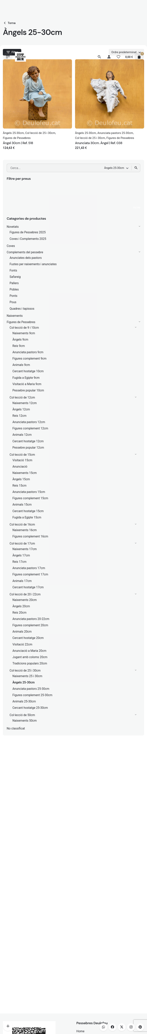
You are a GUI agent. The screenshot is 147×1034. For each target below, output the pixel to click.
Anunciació (19, 466)
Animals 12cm (22, 435)
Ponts (13, 296)
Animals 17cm (22, 581)
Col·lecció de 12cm (22, 397)
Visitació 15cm (22, 460)
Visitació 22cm (22, 644)
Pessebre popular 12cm (28, 447)
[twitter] (122, 1027)
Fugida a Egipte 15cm (26, 517)
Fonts (13, 270)
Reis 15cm (19, 485)
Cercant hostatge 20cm (28, 638)
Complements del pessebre (25, 252)
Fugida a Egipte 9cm (26, 378)
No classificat (16, 728)
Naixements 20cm (24, 600)
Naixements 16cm (24, 530)
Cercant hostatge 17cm (28, 587)
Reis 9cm (18, 346)
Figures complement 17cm (30, 574)
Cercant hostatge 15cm (28, 511)
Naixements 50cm (24, 720)
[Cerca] (99, 57)
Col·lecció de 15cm (22, 454)
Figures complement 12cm (30, 428)
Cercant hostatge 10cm (28, 371)
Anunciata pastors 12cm (28, 422)
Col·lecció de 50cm (22, 715)
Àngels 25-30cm (23, 682)
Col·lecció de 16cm (22, 524)
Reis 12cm (19, 416)
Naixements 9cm (23, 333)
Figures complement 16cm (30, 536)
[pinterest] (140, 1027)
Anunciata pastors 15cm (28, 492)
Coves (11, 246)
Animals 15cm (22, 504)
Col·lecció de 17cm (22, 543)
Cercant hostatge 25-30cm (30, 708)
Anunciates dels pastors (26, 258)
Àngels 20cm (21, 606)
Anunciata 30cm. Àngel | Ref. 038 (98, 143)
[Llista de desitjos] (118, 57)
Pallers (14, 283)
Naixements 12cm (24, 403)
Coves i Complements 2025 (28, 239)
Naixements (15, 316)
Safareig (15, 277)
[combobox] (117, 168)
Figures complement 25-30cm (32, 695)
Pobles (14, 289)
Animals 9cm (21, 365)
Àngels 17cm (21, 555)
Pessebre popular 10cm (28, 390)
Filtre (136, 207)
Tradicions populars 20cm (29, 663)
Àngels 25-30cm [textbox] (114, 168)
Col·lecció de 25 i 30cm (25, 670)
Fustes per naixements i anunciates (33, 264)
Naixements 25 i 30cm (27, 676)
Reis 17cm (19, 562)
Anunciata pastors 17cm (28, 568)
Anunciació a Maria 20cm (29, 651)
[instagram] (131, 1027)
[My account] (109, 57)
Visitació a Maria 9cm (26, 384)
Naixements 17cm (24, 549)
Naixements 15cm (24, 473)
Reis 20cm (19, 612)
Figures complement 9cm (29, 358)
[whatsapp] (103, 1027)
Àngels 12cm (21, 409)
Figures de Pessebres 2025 (28, 232)
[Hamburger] (8, 57)
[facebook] (112, 1027)
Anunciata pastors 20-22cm (30, 619)
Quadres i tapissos (22, 308)
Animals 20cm (22, 631)
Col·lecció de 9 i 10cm (24, 327)
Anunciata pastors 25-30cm (30, 689)
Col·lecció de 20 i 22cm (25, 594)
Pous (13, 302)
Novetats (13, 227)
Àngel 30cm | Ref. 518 (18, 143)
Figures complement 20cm (30, 625)
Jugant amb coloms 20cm (29, 657)
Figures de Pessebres (21, 322)
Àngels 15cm (21, 479)
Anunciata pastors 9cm (27, 352)
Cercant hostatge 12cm (28, 441)
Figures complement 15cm (30, 498)
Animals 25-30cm (24, 701)
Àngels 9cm (20, 339)
